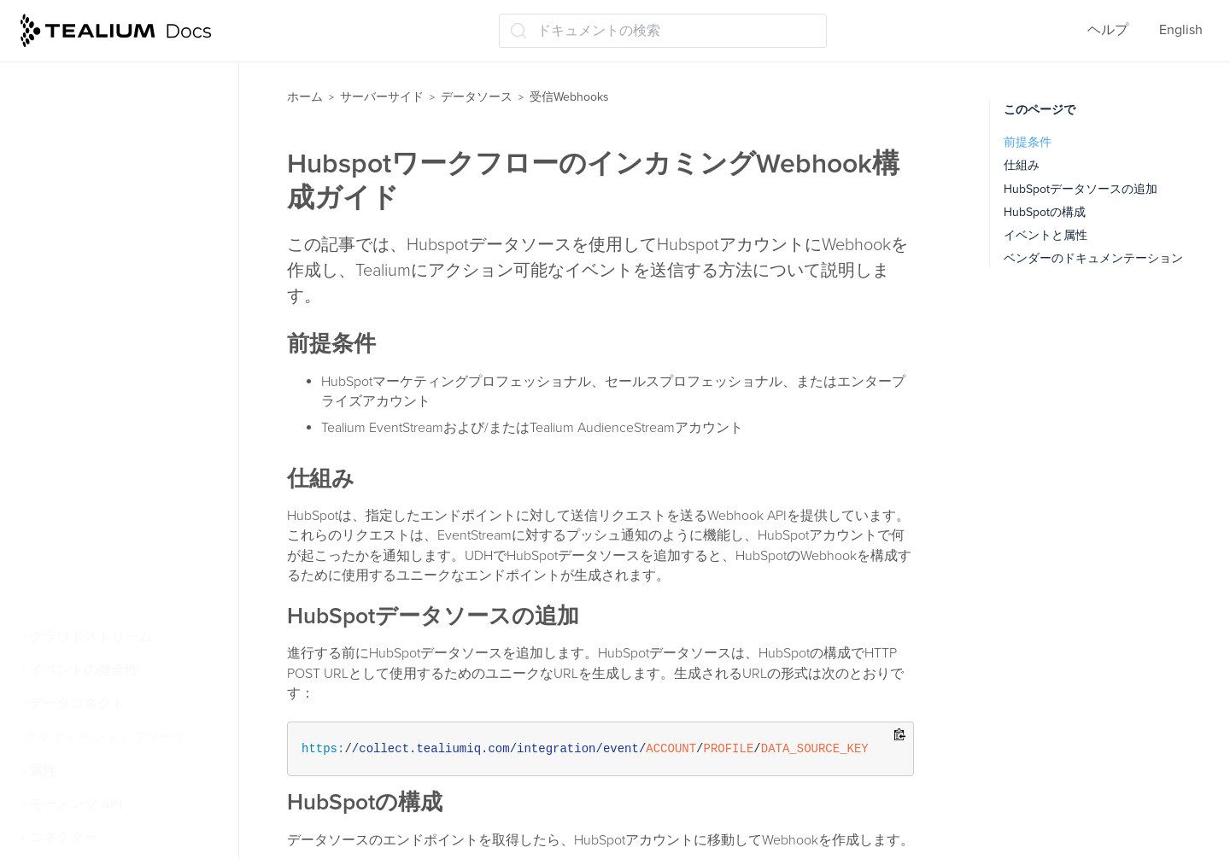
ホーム (305, 97)
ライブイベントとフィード (106, 736)
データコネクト (77, 703)
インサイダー (87, 603)
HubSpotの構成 (1045, 212)
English (1181, 29)
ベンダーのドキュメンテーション (1093, 258)
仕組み (1022, 165)
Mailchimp (77, 469)
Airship (67, 201)
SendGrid (74, 536)
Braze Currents (90, 269)
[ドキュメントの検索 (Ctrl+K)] (663, 31)
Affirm (64, 168)
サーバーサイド (382, 97)
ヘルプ (1107, 29)
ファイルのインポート (104, 68)
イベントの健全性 (83, 670)
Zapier (65, 569)
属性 (42, 771)
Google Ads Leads (100, 302)
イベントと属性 (1045, 235)
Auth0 (65, 235)
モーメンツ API (75, 804)
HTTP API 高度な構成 (110, 335)
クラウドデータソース (104, 101)
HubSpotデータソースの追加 (1080, 189)
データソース (476, 97)
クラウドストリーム (90, 637)
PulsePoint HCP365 (104, 502)
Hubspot (71, 368)
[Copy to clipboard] (900, 736)
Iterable (68, 436)
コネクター (63, 837)
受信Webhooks (83, 134)
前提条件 (1027, 142)
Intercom (72, 403)
